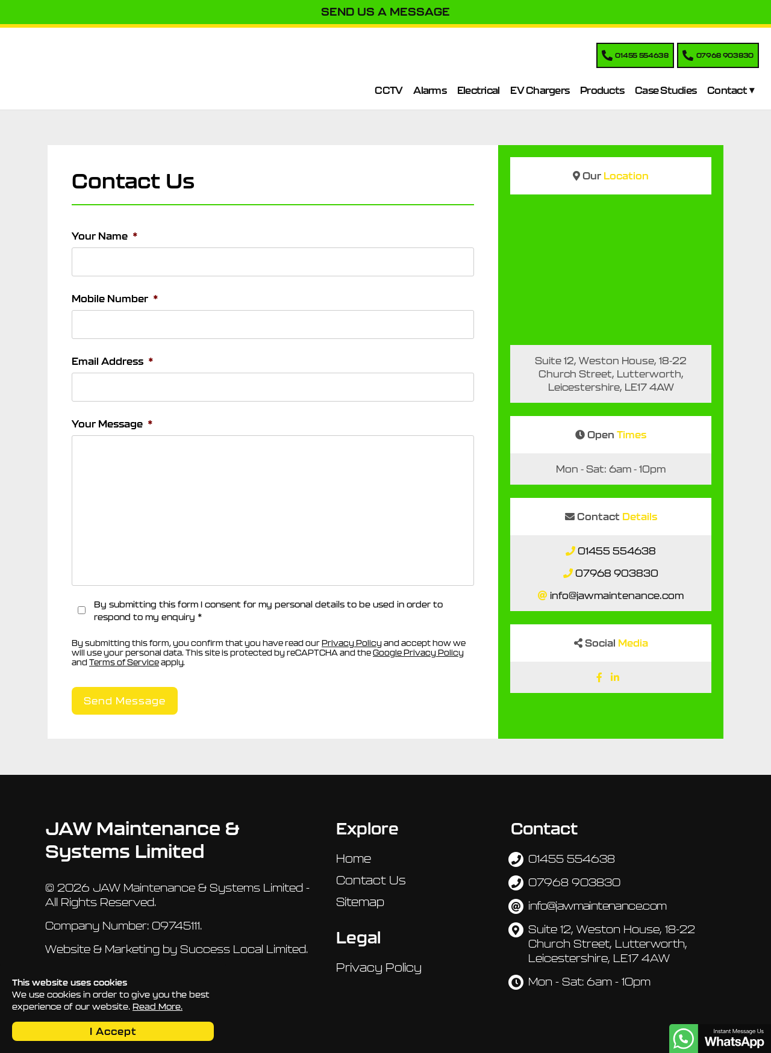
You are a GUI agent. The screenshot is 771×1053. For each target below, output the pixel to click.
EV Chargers (539, 90)
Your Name (105, 236)
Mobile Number (115, 298)
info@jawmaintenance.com (617, 595)
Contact (727, 90)
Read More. (158, 1006)
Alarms (429, 90)
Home (353, 858)
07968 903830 (616, 573)
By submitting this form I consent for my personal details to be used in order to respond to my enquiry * (268, 611)
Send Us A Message (385, 11)
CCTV (388, 90)
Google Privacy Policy (418, 652)
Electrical (478, 90)
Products (602, 90)
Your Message (112, 423)
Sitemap (360, 902)
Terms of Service (124, 662)
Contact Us (371, 880)
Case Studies (665, 90)
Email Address (113, 361)
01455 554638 (617, 550)
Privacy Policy (352, 643)
